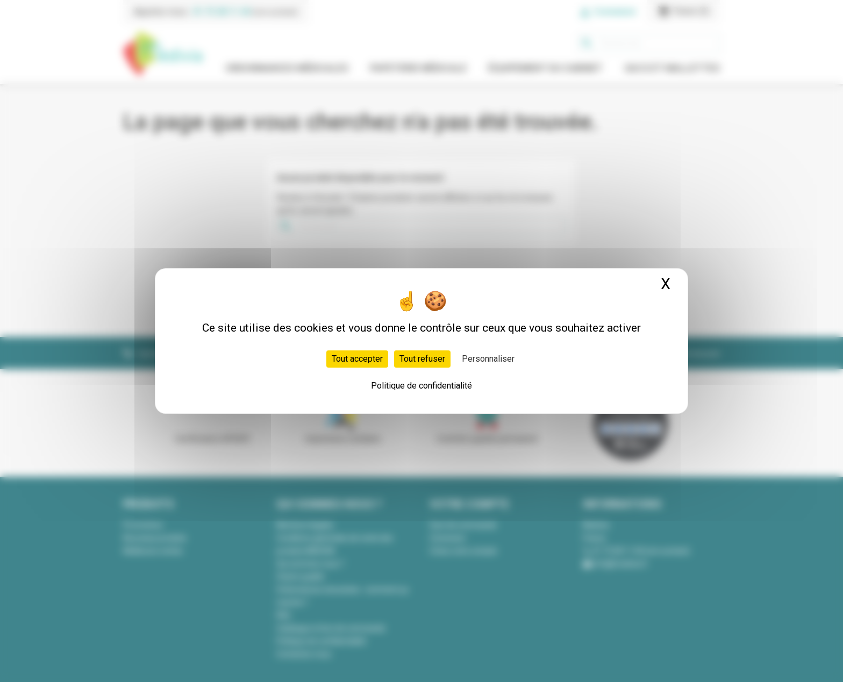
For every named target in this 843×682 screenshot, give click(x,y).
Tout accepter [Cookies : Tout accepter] (357, 359)
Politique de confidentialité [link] (421, 386)
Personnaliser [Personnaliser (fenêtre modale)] (488, 359)
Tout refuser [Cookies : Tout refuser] (422, 359)
